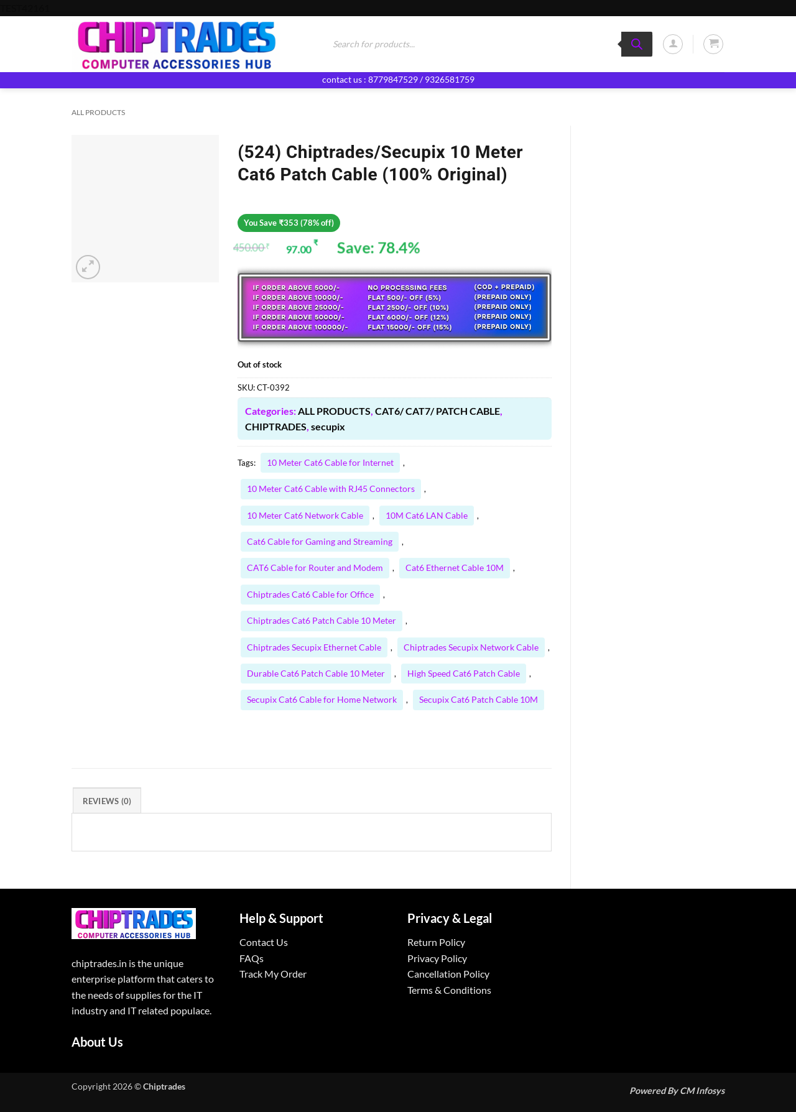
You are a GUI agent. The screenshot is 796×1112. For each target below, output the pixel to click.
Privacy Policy (437, 958)
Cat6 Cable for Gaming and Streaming (319, 541)
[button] (673, 44)
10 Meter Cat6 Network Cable (305, 515)
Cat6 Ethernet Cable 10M (454, 567)
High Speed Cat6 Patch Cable (463, 673)
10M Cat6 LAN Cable (427, 515)
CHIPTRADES (276, 426)
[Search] (636, 44)
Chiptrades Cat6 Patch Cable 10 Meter (321, 620)
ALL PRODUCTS (98, 112)
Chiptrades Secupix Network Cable (471, 647)
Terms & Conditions (449, 990)
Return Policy (436, 942)
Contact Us (263, 942)
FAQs (251, 958)
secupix (328, 426)
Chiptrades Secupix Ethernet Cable (314, 647)
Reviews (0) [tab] (107, 801)
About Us (97, 1041)
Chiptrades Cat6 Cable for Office (310, 594)
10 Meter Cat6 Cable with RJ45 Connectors (331, 488)
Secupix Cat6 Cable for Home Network (322, 699)
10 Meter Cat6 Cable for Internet (330, 462)
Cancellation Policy (448, 974)
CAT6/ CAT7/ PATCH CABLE (437, 411)
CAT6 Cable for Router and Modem (315, 567)
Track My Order (273, 974)
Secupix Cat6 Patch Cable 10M (478, 699)
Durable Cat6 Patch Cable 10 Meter (316, 673)
